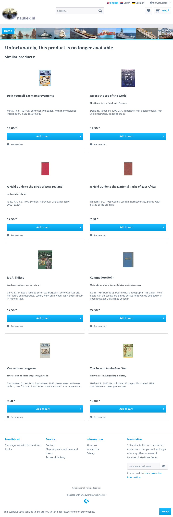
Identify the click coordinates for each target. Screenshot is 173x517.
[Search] (100, 10)
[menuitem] (80, 10)
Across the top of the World (108, 96)
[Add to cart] (45, 136)
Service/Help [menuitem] (159, 2)
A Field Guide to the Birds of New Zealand (35, 186)
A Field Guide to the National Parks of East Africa (123, 186)
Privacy (90, 453)
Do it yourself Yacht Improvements (30, 96)
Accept (165, 511)
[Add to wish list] (15, 144)
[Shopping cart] (162, 10)
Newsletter (92, 449)
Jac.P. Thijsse (15, 277)
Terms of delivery (56, 457)
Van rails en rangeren (21, 368)
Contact (50, 445)
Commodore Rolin (102, 277)
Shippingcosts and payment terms (62, 451)
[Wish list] (148, 10)
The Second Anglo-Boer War (108, 368)
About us (91, 445)
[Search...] (80, 10)
